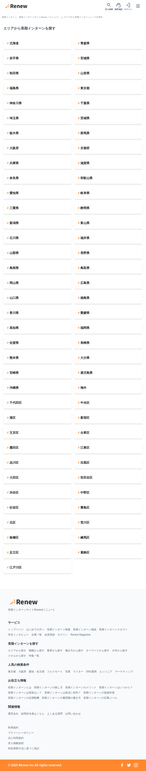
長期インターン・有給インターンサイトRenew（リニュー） (31, 17)
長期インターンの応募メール (100, 697)
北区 (12, 522)
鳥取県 (84, 268)
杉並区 (14, 507)
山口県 (14, 298)
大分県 (84, 357)
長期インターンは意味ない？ (25, 692)
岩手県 (14, 58)
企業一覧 (36, 634)
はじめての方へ (35, 629)
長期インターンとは (19, 687)
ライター (78, 671)
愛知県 (14, 193)
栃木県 (14, 133)
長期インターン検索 (58, 629)
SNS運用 (91, 671)
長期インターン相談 (84, 629)
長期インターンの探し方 (48, 687)
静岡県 (84, 208)
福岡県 (84, 327)
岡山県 (14, 283)
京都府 (84, 148)
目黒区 (84, 462)
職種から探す (36, 650)
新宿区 (84, 417)
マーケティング (124, 671)
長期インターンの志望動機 (23, 697)
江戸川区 (15, 567)
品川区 (14, 462)
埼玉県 (14, 118)
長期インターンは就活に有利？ (62, 692)
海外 (82, 387)
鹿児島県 (85, 372)
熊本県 (14, 357)
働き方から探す (74, 650)
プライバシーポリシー (21, 732)
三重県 (14, 208)
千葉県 (84, 103)
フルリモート (55, 671)
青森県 (84, 43)
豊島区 (84, 507)
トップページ (16, 629)
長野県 (84, 253)
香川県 (14, 313)
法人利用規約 (16, 738)
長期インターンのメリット (80, 687)
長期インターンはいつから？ (116, 687)
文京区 (14, 432)
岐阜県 (84, 193)
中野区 (84, 492)
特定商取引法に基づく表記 (23, 748)
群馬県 (84, 133)
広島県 (84, 283)
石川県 (14, 238)
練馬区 (84, 537)
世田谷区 (85, 477)
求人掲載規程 (16, 743)
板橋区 (14, 537)
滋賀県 (84, 163)
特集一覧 (34, 655)
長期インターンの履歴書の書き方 (61, 697)
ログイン (62, 634)
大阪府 (14, 148)
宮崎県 (14, 372)
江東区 (84, 447)
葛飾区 (84, 552)
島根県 (14, 268)
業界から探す (55, 650)
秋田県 (14, 73)
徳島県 (84, 298)
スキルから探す (17, 655)
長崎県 (84, 342)
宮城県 (84, 58)
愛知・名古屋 (36, 671)
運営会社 (13, 713)
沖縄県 (14, 387)
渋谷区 (14, 492)
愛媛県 (84, 313)
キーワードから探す (97, 650)
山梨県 (14, 253)
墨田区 (14, 447)
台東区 (84, 432)
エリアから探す (17, 650)
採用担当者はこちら (32, 713)
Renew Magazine (80, 634)
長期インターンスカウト (113, 629)
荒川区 (84, 522)
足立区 (14, 552)
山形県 (84, 73)
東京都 (84, 88)
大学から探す (120, 650)
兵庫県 (14, 163)
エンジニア (105, 671)
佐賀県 (14, 342)
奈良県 (14, 178)
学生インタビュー (18, 634)
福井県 (84, 238)
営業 (67, 671)
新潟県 (14, 223)
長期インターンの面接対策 (99, 692)
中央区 (84, 402)
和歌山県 (85, 178)
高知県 (14, 327)
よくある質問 (55, 713)
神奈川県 (15, 103)
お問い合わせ (73, 713)
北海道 (14, 43)
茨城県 (84, 118)
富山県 (84, 223)
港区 (12, 417)
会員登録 (49, 634)
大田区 (14, 477)
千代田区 (15, 402)
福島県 (14, 88)
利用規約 (13, 727)
